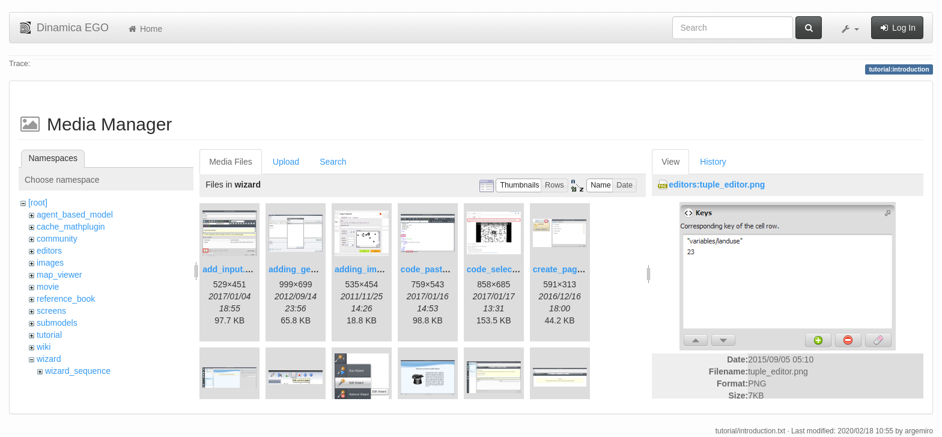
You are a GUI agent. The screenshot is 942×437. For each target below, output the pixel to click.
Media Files (230, 162)
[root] (37, 202)
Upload (286, 162)
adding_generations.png (317, 269)
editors (49, 250)
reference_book (66, 299)
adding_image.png (372, 269)
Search (333, 162)
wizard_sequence (78, 371)
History (713, 162)
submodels (57, 323)
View (670, 162)
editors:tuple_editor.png (717, 184)
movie (48, 287)
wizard (49, 359)
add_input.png (231, 269)
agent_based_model (75, 214)
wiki (43, 347)
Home (144, 29)
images (50, 262)
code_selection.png (506, 269)
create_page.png (566, 269)
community (57, 238)
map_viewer (59, 275)
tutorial (49, 335)
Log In (897, 27)
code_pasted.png (435, 269)
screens (51, 311)
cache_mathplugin (71, 226)
